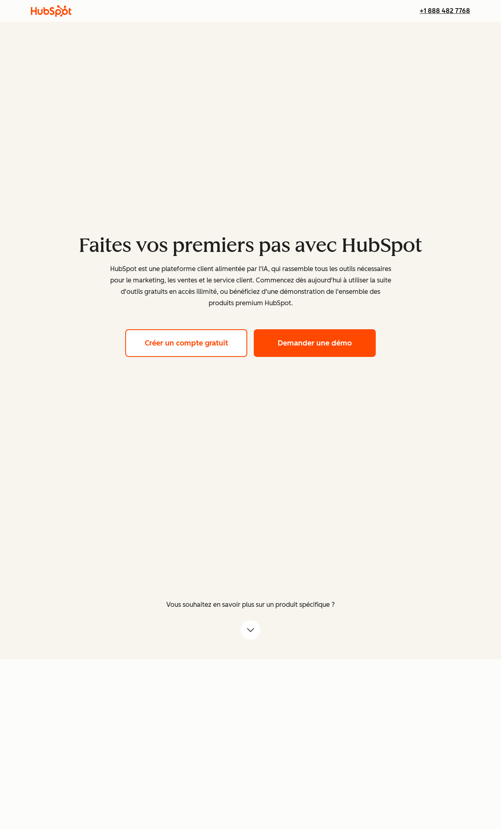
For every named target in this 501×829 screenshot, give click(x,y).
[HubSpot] (51, 11)
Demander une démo (327, 342)
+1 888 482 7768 (445, 11)
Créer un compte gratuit (196, 342)
